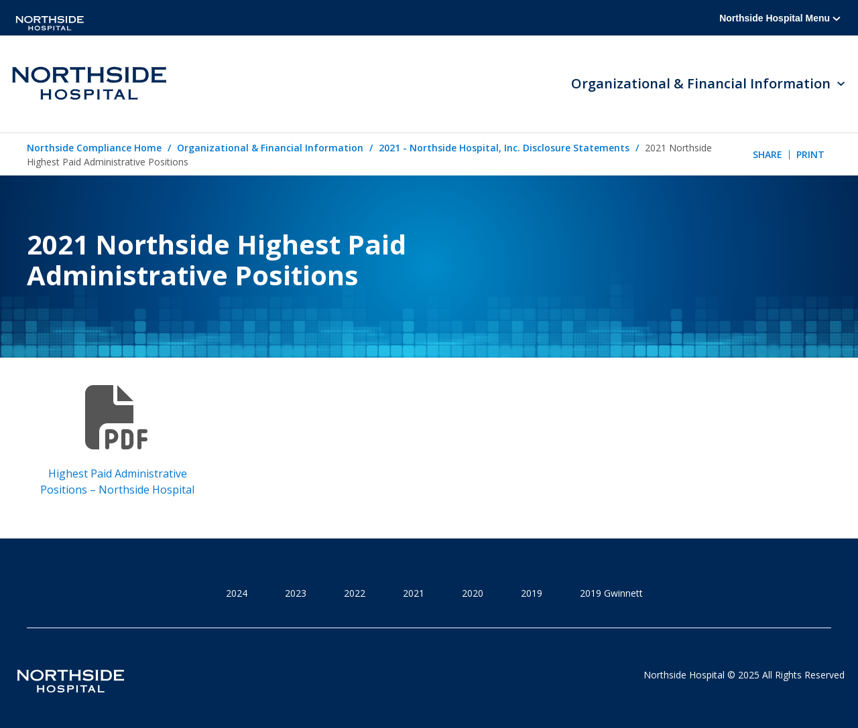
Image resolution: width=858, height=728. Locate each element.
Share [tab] (767, 154)
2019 (531, 593)
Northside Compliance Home (94, 147)
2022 (354, 593)
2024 (236, 593)
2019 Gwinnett (611, 593)
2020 (472, 593)
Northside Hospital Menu (780, 18)
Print (810, 154)
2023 (295, 593)
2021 (413, 593)
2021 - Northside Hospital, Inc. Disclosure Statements (504, 147)
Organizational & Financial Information (270, 147)
